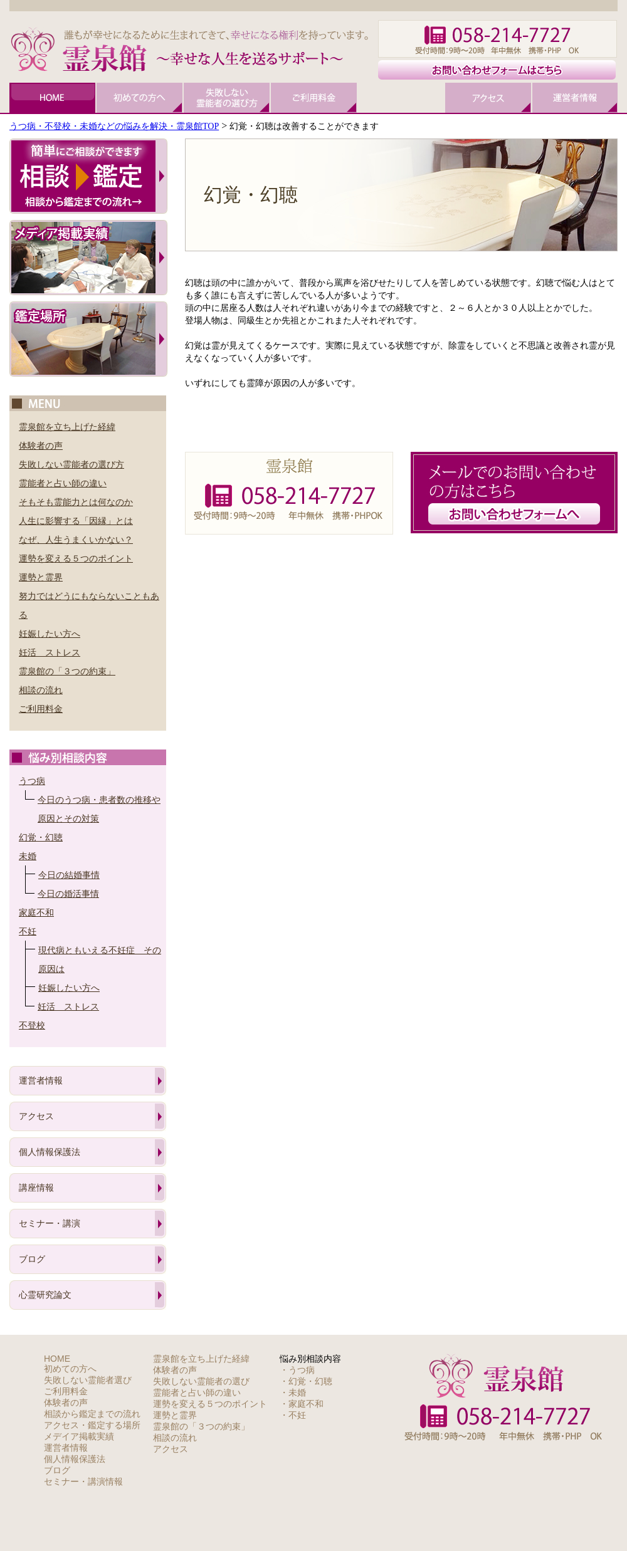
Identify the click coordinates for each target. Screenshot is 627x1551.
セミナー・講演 (49, 1223)
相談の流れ (41, 690)
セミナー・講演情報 (83, 1481)
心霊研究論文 (45, 1295)
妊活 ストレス (49, 652)
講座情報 (36, 1188)
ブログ (32, 1259)
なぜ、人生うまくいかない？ (76, 540)
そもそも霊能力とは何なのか (76, 502)
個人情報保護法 (49, 1152)
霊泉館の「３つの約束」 (67, 671)
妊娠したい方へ (49, 634)
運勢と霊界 (41, 577)
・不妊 (293, 1415)
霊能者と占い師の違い (63, 483)
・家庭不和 (302, 1404)
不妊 (27, 931)
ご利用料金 (41, 709)
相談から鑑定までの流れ (92, 1414)
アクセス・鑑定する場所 (92, 1425)
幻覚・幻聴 (41, 837)
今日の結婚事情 (69, 875)
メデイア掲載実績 (79, 1436)
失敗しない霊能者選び (88, 1380)
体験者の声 (41, 446)
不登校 (32, 1025)
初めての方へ (70, 1369)
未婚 (27, 856)
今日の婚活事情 (68, 894)
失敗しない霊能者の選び (201, 1381)
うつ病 (32, 781)
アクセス (36, 1116)
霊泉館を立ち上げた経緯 (67, 427)
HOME (57, 1359)
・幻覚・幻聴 (306, 1381)
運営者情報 (41, 1080)
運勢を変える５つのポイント (76, 558)
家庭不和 (36, 912)
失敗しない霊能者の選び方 (71, 464)
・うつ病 (297, 1370)
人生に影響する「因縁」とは (76, 521)
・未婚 (293, 1392)
